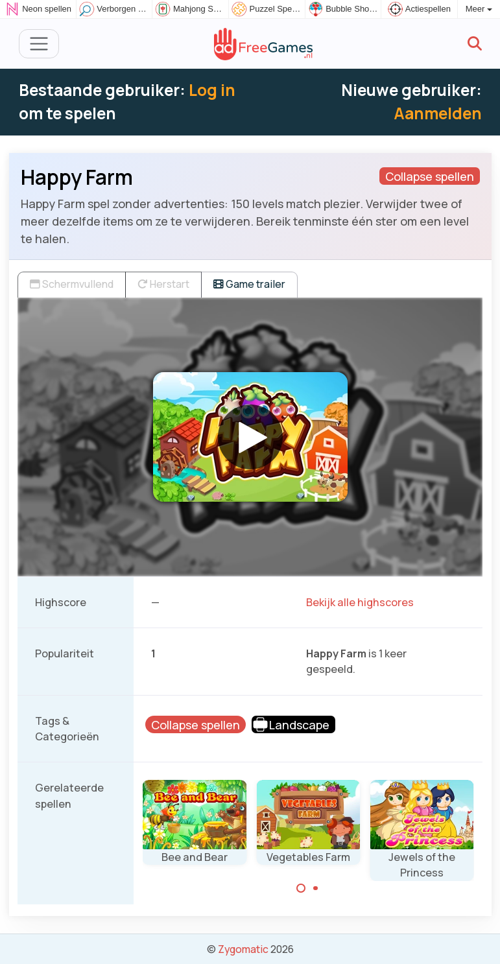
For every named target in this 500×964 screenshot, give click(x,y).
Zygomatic (243, 949)
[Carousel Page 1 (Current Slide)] (300, 888)
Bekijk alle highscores (360, 602)
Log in (212, 89)
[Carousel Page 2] (315, 888)
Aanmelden (438, 113)
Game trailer (249, 284)
